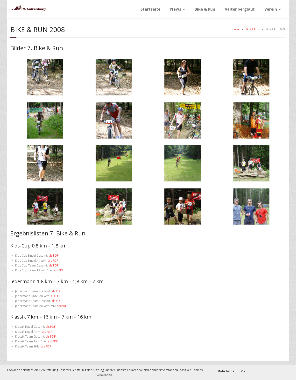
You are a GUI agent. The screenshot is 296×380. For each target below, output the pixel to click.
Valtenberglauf (240, 9)
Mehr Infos (226, 371)
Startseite (151, 9)
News (175, 9)
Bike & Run (205, 9)
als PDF (53, 255)
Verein (270, 9)
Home (236, 29)
